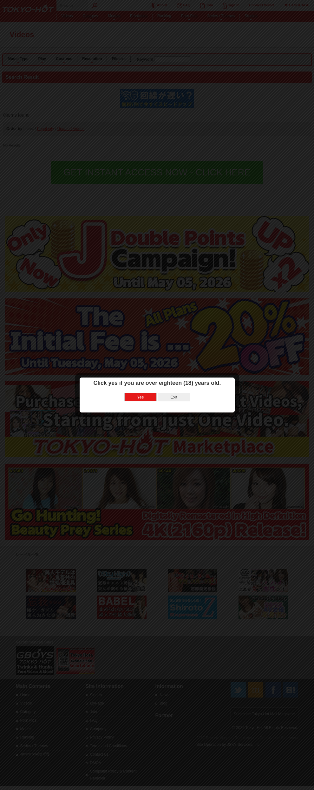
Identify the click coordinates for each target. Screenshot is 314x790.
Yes (139, 374)
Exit (173, 374)
